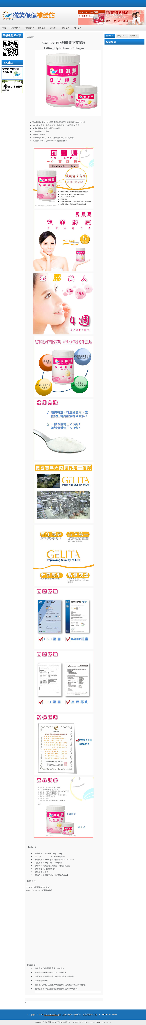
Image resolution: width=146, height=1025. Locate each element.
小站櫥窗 (30, 27)
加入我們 (77, 28)
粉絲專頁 (109, 36)
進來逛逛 (53, 28)
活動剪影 (133, 36)
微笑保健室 (121, 36)
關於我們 (16, 27)
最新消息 (41, 28)
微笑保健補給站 (51, 1014)
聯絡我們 (65, 28)
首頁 (4, 28)
